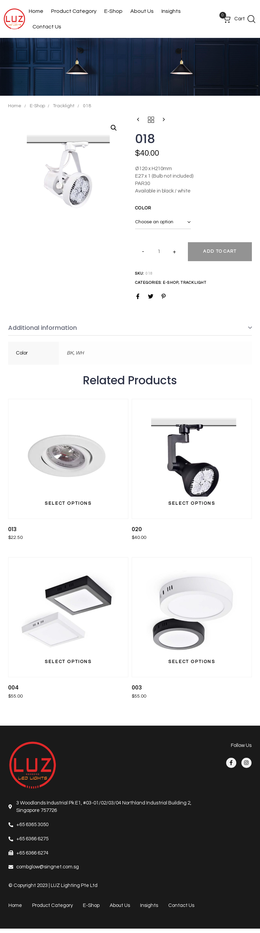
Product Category (73, 11)
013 (12, 529)
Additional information (42, 327)
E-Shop (113, 11)
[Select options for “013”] (68, 504)
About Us (142, 11)
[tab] (130, 328)
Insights (171, 11)
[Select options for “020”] (192, 504)
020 (137, 529)
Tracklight (63, 106)
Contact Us (46, 26)
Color (143, 208)
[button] (251, 19)
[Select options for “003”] (192, 662)
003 (137, 687)
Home (36, 11)
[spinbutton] (159, 251)
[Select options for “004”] (68, 662)
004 (13, 687)
